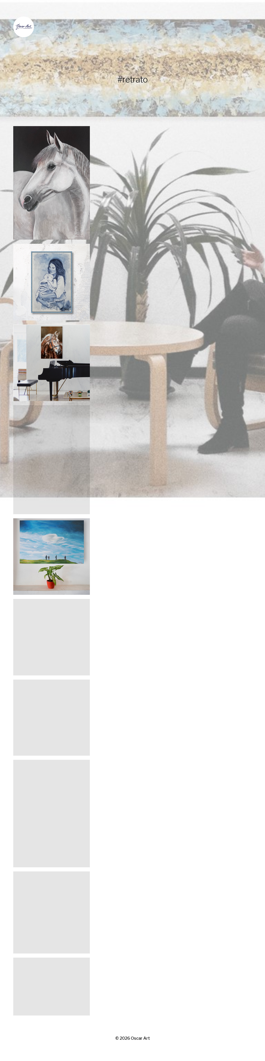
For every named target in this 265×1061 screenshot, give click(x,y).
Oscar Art (140, 1038)
